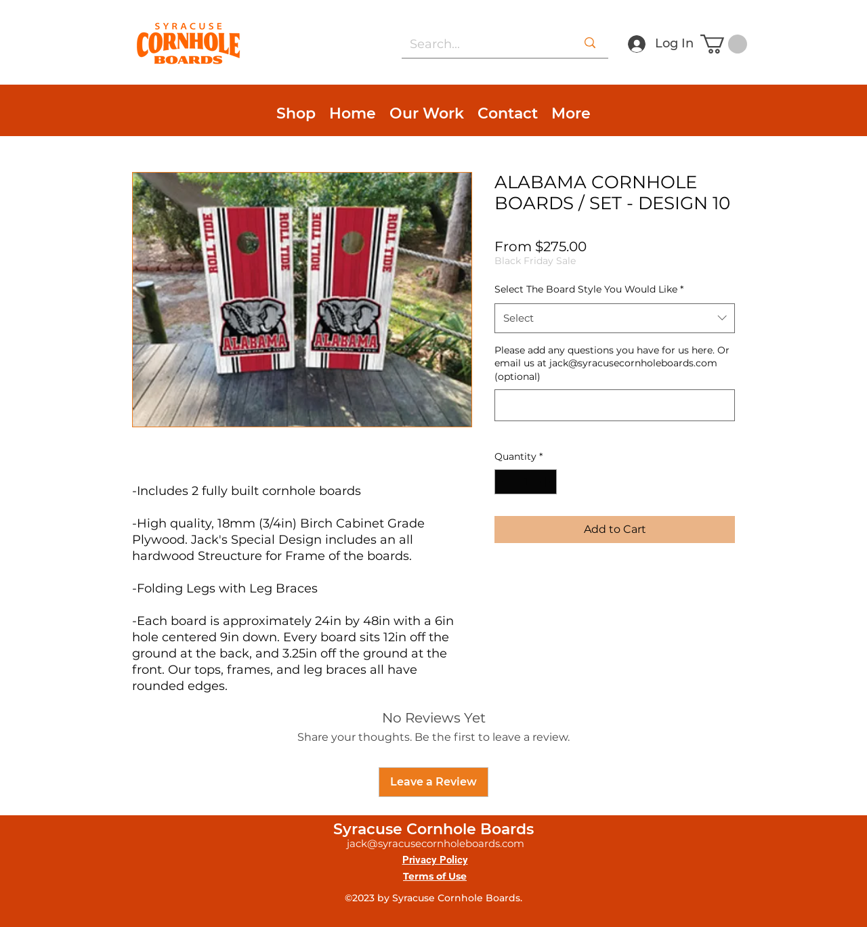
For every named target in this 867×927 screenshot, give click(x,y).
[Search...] (476, 44)
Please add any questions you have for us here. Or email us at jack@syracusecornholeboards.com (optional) (611, 363)
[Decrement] (504, 482)
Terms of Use (435, 876)
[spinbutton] (525, 482)
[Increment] (546, 482)
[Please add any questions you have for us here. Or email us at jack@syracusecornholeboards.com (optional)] (614, 405)
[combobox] (614, 318)
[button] (723, 44)
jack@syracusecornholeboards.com (435, 843)
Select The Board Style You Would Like (588, 289)
